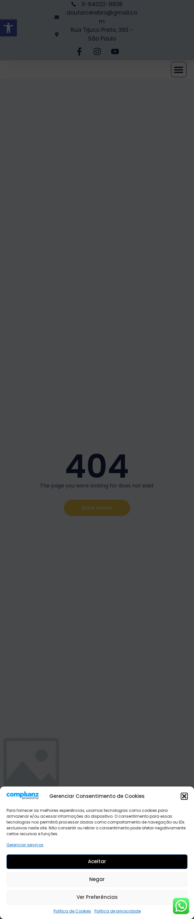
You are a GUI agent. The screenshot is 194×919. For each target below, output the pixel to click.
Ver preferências (97, 897)
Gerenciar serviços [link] (24, 845)
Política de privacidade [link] (117, 911)
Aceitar (97, 861)
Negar (97, 879)
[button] (184, 796)
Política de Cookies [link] (72, 911)
